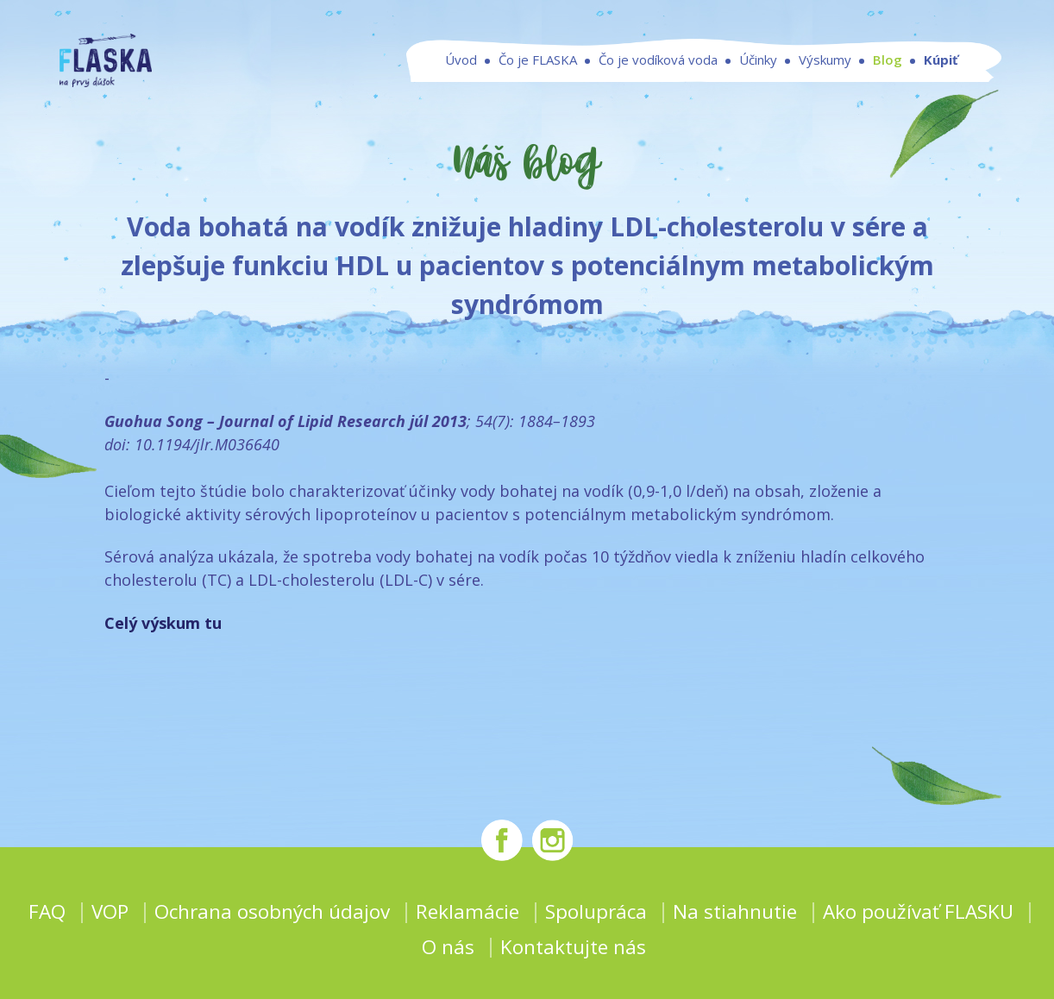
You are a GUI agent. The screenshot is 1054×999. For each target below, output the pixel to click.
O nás (448, 946)
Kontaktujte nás (573, 946)
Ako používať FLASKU (918, 911)
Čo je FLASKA (538, 76)
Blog (887, 76)
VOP (110, 911)
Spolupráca (596, 911)
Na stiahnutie (735, 911)
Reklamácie (467, 911)
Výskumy (825, 76)
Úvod (461, 76)
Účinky (758, 76)
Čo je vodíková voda (658, 76)
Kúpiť (941, 76)
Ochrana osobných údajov (272, 911)
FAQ (47, 911)
